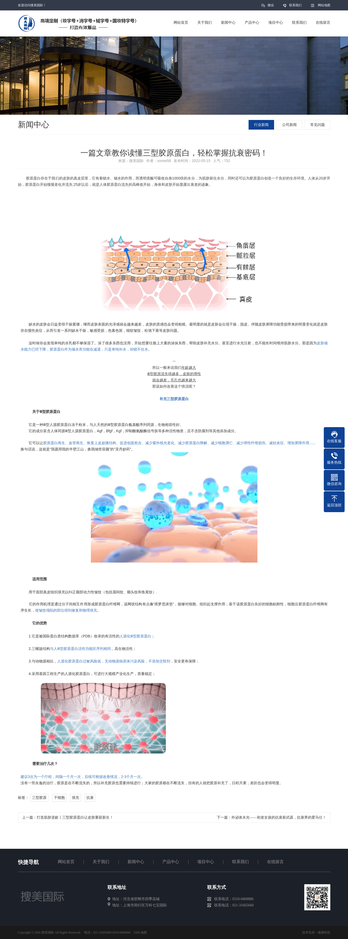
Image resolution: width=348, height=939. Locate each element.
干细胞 (59, 799)
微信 (271, 6)
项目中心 (205, 861)
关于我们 (101, 861)
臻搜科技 (324, 932)
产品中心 (170, 861)
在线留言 (275, 861)
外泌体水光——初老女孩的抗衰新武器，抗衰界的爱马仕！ (278, 819)
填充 (75, 799)
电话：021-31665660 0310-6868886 (107, 932)
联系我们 (295, 5)
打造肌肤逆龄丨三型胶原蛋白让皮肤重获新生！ (75, 819)
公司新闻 (290, 125)
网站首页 (66, 861)
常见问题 (318, 125)
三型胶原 (39, 799)
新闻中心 (136, 861)
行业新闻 (262, 125)
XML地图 (140, 932)
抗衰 (89, 799)
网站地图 (324, 5)
